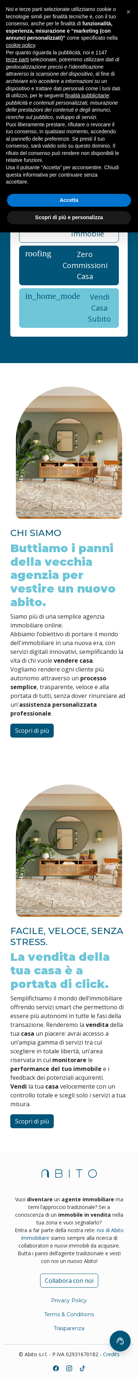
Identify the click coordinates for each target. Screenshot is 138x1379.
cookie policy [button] (20, 45)
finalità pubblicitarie (87, 95)
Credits (111, 1354)
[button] (128, 12)
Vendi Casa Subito (68, 308)
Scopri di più (32, 731)
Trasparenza (69, 1328)
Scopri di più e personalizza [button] (69, 217)
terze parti (17, 59)
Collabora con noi (69, 1281)
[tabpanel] (69, 271)
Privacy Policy (69, 1300)
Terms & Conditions (69, 1314)
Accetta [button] (69, 200)
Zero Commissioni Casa (66, 265)
